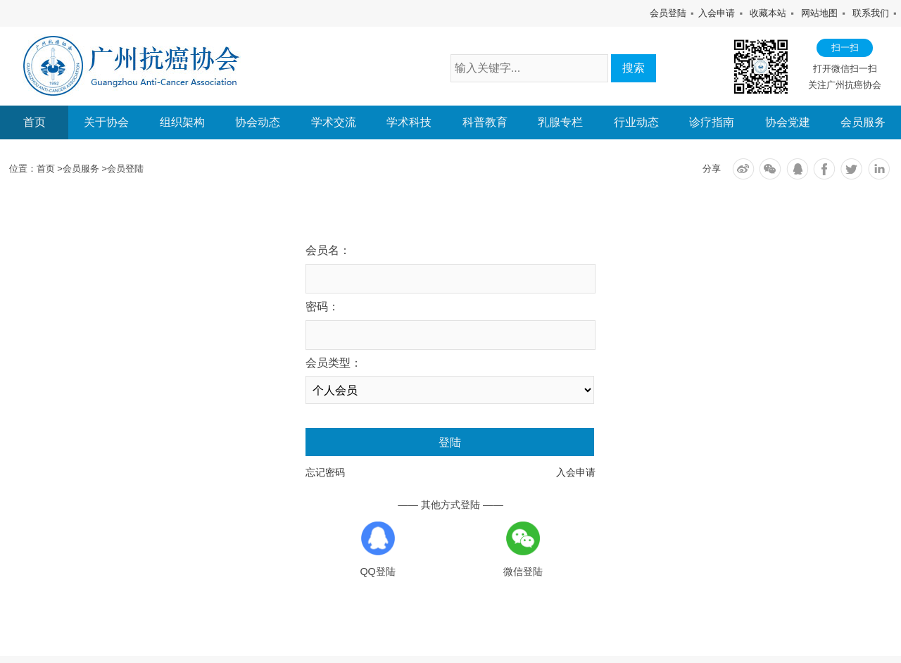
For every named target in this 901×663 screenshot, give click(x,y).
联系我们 (870, 13)
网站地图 (819, 13)
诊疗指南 (712, 122)
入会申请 (716, 13)
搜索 (633, 68)
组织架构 (182, 122)
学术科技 (409, 122)
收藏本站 (768, 13)
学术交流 (334, 122)
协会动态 (258, 122)
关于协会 (106, 122)
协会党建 (788, 122)
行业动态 (636, 122)
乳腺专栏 (560, 122)
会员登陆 (668, 13)
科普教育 (485, 122)
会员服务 (863, 122)
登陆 (450, 442)
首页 (34, 122)
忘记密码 (325, 472)
